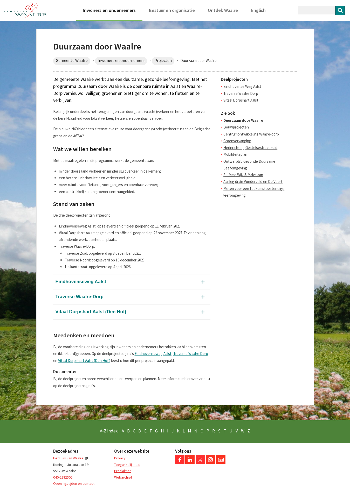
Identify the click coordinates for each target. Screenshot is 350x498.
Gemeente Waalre (72, 60)
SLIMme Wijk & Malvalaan (243, 174)
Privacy (120, 458)
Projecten (163, 60)
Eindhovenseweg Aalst (81, 281)
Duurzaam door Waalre (243, 120)
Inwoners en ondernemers (109, 10)
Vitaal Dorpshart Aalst (240, 100)
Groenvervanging (237, 140)
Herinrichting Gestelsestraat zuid (250, 147)
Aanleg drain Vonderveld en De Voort (253, 181)
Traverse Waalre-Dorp (80, 296)
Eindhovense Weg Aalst (242, 86)
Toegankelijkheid (127, 464)
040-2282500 (62, 477)
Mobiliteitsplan (235, 154)
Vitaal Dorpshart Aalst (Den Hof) (91, 311)
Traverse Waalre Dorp (190, 353)
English (258, 10)
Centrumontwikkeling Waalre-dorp (251, 134)
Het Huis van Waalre (68, 458)
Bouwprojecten (236, 127)
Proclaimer (122, 470)
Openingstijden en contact (73, 483)
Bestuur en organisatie (172, 10)
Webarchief (123, 477)
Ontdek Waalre (223, 10)
